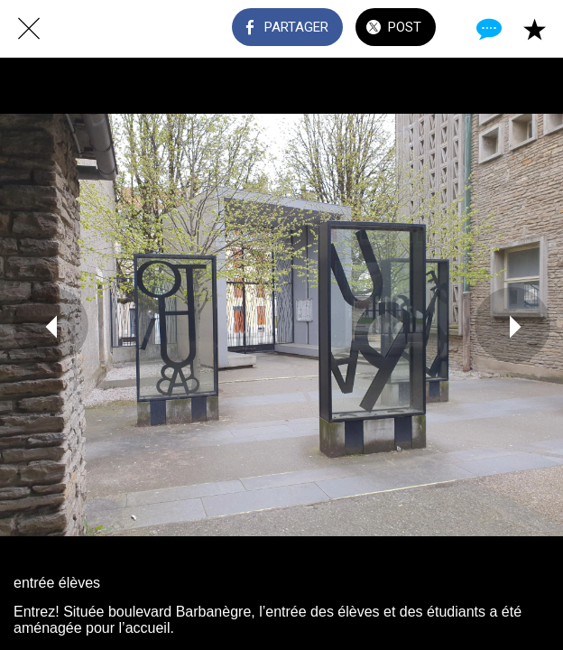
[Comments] (487, 29)
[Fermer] (29, 29)
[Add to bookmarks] (534, 29)
